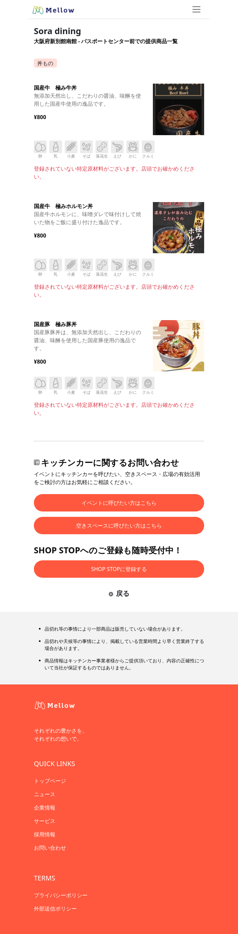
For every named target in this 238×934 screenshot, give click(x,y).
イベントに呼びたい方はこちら (119, 502)
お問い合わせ (50, 847)
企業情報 (44, 807)
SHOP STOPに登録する (119, 569)
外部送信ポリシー (55, 908)
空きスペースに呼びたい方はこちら (119, 525)
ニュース (44, 794)
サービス (44, 821)
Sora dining (57, 30)
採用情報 (44, 834)
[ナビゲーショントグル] (196, 9)
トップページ (50, 780)
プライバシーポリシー (60, 895)
